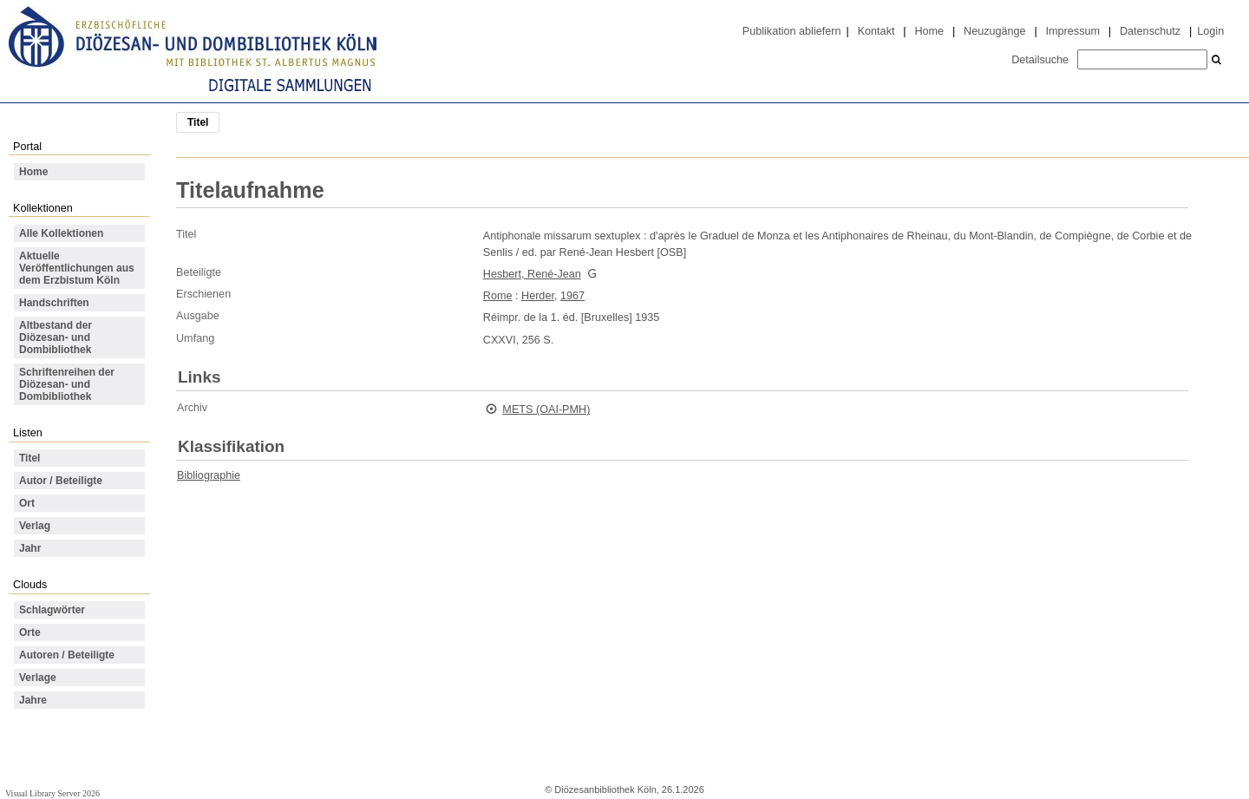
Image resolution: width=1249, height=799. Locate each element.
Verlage (37, 677)
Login (1210, 31)
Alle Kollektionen (61, 233)
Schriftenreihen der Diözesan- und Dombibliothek (66, 384)
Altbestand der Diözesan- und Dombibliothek (55, 337)
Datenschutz (1150, 31)
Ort (27, 503)
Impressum (1073, 31)
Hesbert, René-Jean (532, 274)
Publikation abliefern (791, 31)
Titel (29, 458)
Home (929, 31)
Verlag (34, 526)
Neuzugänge (995, 31)
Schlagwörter (52, 610)
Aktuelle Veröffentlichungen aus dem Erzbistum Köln (76, 268)
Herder (537, 296)
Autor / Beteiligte (60, 481)
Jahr (30, 548)
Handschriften (54, 303)
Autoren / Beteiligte (66, 655)
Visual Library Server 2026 (52, 793)
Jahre (33, 700)
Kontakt (876, 31)
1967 (572, 296)
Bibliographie (208, 475)
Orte (30, 632)
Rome (498, 296)
